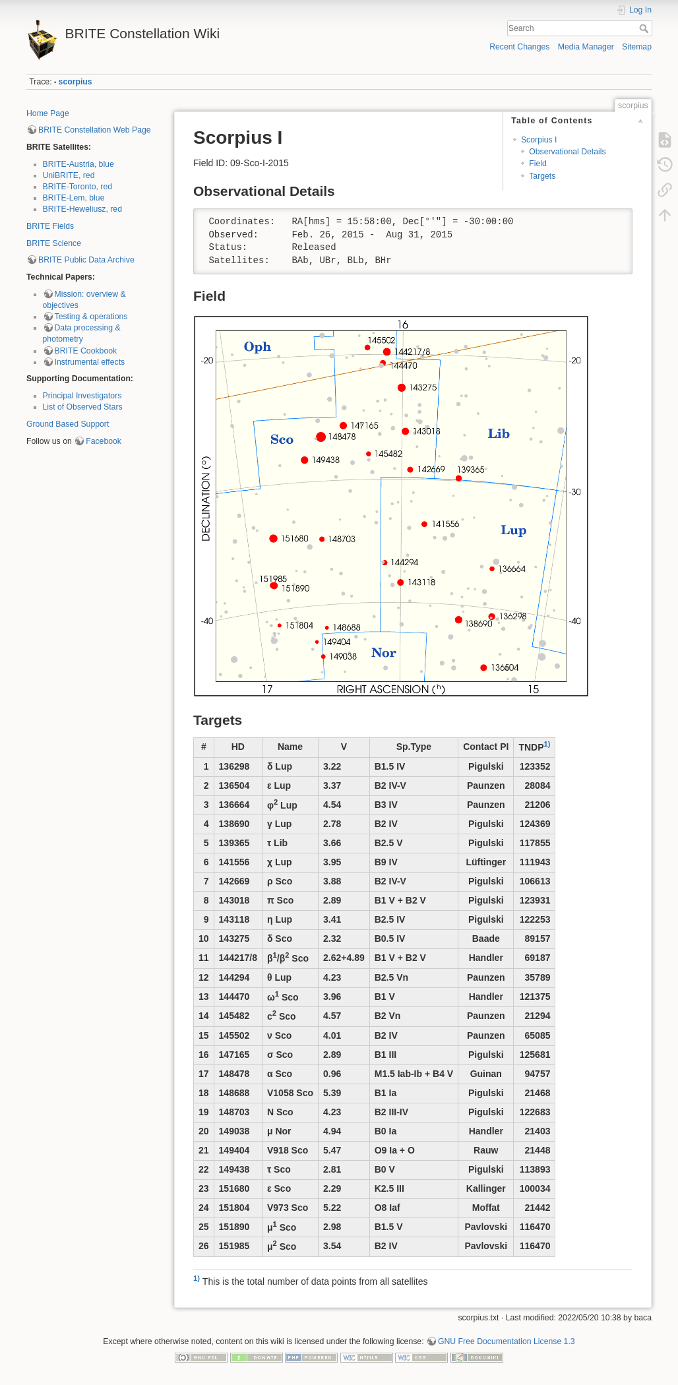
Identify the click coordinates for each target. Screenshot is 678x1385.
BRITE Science (53, 243)
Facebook (103, 441)
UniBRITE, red (69, 175)
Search (645, 28)
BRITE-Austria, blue (78, 164)
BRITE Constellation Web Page (94, 130)
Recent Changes (519, 46)
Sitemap (637, 46)
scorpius (75, 81)
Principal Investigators (82, 395)
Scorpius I (539, 139)
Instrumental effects (90, 362)
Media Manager (586, 46)
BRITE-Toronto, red (78, 186)
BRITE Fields (50, 226)
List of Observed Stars (83, 407)
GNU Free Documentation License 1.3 (506, 1341)
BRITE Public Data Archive (86, 259)
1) (547, 744)
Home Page (47, 113)
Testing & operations (91, 316)
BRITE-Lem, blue (74, 197)
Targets (542, 176)
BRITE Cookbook (86, 350)
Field (538, 163)
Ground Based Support (67, 424)
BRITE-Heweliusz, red (83, 209)
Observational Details (567, 151)
